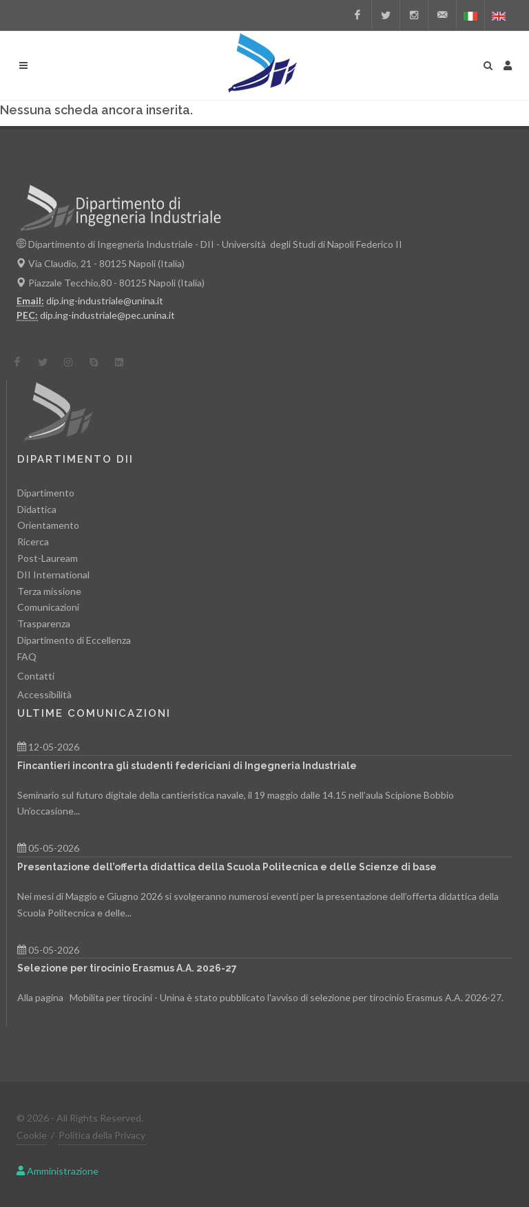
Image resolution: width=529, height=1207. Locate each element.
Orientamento (48, 525)
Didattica (36, 509)
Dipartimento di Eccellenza (74, 640)
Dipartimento (45, 492)
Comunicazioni (48, 607)
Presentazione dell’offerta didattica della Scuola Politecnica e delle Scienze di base (227, 866)
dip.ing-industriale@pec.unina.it (107, 315)
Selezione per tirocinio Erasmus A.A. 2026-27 (127, 968)
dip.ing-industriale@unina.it (104, 300)
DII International (53, 574)
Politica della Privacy (102, 1135)
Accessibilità (44, 694)
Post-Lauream (47, 558)
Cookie (32, 1135)
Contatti (35, 676)
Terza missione (49, 591)
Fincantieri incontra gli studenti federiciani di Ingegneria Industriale (187, 765)
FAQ (27, 656)
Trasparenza (43, 623)
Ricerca (33, 541)
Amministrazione (57, 1171)
